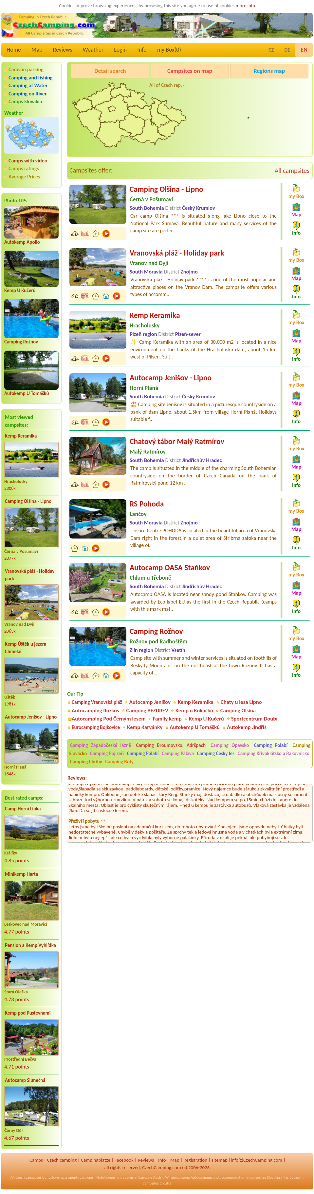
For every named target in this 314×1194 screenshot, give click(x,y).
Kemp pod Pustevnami (27, 1013)
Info (142, 49)
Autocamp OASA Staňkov (170, 567)
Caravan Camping (249, 88)
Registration (195, 1160)
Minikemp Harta (21, 874)
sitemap (220, 1160)
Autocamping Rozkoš (95, 710)
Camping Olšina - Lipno (28, 501)
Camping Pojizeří (107, 753)
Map (36, 49)
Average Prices (24, 177)
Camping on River (28, 94)
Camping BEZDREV (147, 710)
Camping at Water (28, 85)
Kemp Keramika (21, 436)
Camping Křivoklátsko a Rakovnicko (273, 753)
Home (14, 49)
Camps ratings (24, 168)
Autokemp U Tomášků (26, 393)
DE (287, 50)
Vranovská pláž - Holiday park (29, 575)
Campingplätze (95, 1160)
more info (245, 5)
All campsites (292, 170)
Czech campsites (28, 1177)
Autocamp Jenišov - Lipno (31, 717)
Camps (36, 1160)
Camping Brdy (119, 762)
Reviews (62, 49)
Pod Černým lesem (251, 123)
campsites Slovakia (265, 1177)
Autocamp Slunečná (25, 1080)
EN (304, 49)
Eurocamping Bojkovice (96, 727)
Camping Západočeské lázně (100, 745)
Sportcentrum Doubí (254, 718)
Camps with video (28, 161)
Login (120, 49)
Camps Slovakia (25, 101)
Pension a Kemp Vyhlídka (30, 945)
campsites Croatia (157, 1183)
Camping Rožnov (21, 342)
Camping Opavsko (230, 745)
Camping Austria (151, 1177)
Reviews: (77, 778)
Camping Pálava (178, 753)
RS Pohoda (147, 503)
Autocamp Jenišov (150, 702)
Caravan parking (26, 69)
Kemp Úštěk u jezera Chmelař (25, 648)
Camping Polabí (270, 745)
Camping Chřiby (86, 762)
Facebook (124, 1160)
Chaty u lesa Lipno (241, 702)
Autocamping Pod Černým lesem (109, 718)
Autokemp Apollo (22, 242)
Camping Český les (215, 753)
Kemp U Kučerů (20, 290)
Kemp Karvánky (144, 727)
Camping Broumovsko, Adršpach (171, 745)
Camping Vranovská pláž (97, 702)
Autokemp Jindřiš (247, 727)
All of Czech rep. (165, 85)
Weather (93, 49)
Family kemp (167, 718)
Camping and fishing (30, 78)
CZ (271, 50)
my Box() (169, 49)
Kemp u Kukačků (194, 710)
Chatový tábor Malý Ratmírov (177, 441)
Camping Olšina (238, 710)
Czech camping (62, 1160)
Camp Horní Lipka (23, 809)
